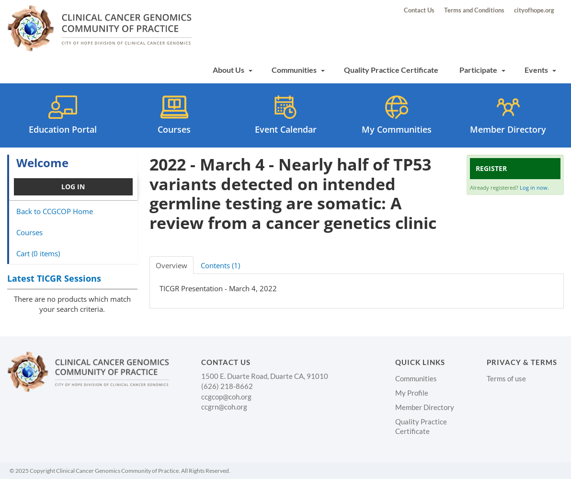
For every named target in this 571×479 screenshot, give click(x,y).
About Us (232, 69)
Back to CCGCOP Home (54, 211)
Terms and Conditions (474, 10)
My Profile (411, 392)
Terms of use (506, 378)
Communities (298, 69)
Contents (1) (220, 265)
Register (491, 168)
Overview (171, 265)
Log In (73, 186)
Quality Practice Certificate (391, 69)
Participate (482, 69)
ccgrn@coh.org (224, 406)
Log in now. (534, 187)
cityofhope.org (534, 10)
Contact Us (419, 10)
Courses (29, 232)
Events (540, 69)
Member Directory (424, 407)
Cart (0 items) (38, 253)
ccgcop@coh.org (226, 396)
